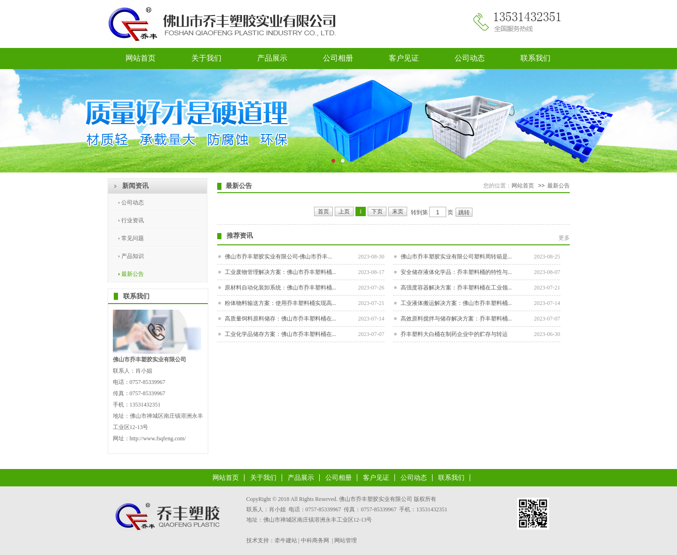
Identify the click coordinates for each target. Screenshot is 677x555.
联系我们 (535, 58)
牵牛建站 (286, 540)
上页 (344, 211)
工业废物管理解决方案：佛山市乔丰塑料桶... (280, 272)
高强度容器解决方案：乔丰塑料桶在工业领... (456, 287)
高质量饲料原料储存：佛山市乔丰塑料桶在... (280, 318)
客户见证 (404, 58)
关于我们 (206, 58)
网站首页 (141, 58)
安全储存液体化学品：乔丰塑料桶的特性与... (456, 272)
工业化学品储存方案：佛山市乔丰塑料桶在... (280, 334)
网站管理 (345, 540)
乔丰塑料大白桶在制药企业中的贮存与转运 (454, 334)
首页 (323, 211)
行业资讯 (132, 220)
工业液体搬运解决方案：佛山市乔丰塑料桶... (456, 303)
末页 (397, 211)
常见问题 (132, 238)
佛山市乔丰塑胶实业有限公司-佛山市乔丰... (278, 256)
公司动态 (470, 58)
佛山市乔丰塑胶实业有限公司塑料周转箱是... (456, 256)
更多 (564, 238)
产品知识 (132, 256)
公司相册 (338, 58)
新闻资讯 (135, 185)
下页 (377, 211)
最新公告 (132, 274)
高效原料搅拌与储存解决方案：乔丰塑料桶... (456, 318)
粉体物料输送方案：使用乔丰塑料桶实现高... (280, 303)
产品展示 (272, 58)
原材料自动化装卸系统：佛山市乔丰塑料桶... (280, 287)
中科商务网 (315, 540)
